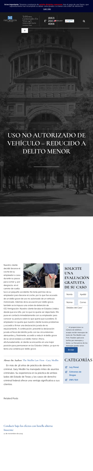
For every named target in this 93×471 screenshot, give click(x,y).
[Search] (84, 21)
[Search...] (79, 21)
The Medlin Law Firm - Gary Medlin (40, 360)
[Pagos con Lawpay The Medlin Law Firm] (69, 20)
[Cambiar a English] (57, 20)
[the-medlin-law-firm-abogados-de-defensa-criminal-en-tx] (10, 17)
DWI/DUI (73, 380)
